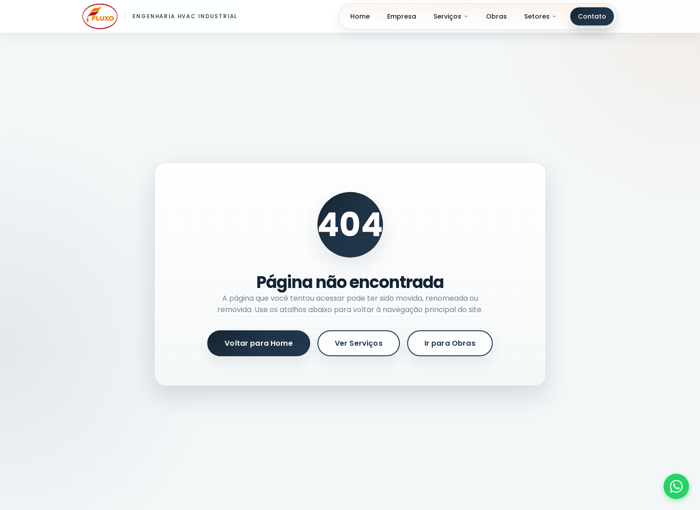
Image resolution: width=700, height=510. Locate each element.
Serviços (451, 16)
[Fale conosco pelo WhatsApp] (676, 486)
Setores (540, 16)
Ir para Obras (449, 343)
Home (360, 16)
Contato (592, 16)
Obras (496, 16)
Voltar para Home (259, 343)
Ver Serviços (359, 343)
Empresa (401, 16)
